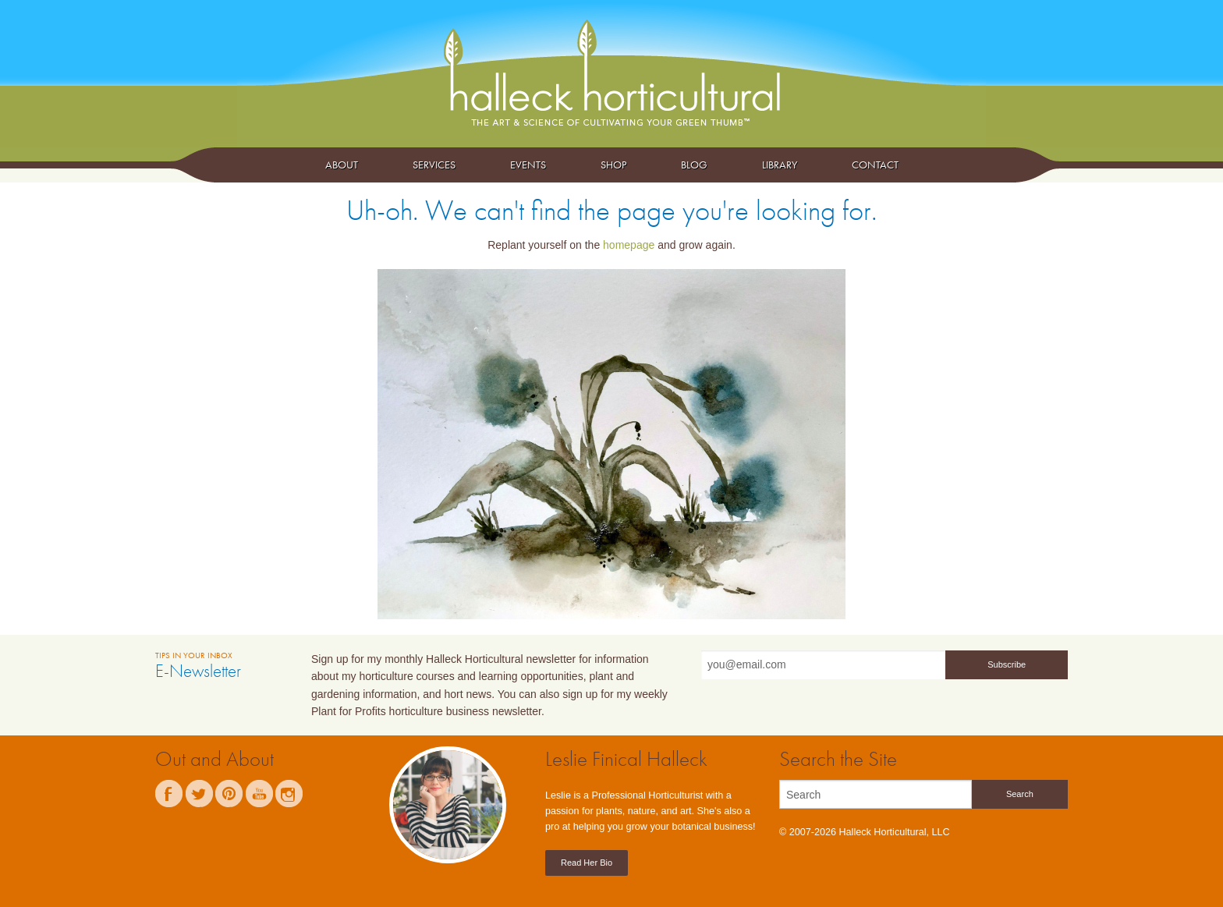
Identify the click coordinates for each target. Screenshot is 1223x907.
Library (779, 165)
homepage (628, 245)
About (341, 165)
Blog (694, 165)
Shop (613, 165)
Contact (875, 165)
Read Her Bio (586, 862)
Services (434, 165)
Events (528, 165)
